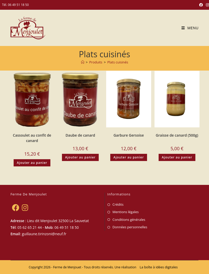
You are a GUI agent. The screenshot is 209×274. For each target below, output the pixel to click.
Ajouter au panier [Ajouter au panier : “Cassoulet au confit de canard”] (32, 162)
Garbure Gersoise (128, 135)
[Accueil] (82, 62)
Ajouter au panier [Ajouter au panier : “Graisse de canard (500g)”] (177, 157)
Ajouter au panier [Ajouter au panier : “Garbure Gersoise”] (128, 157)
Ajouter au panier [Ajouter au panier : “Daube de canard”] (80, 157)
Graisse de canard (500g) (177, 135)
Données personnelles (130, 227)
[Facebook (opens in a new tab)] (201, 4)
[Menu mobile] (188, 27)
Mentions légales (126, 212)
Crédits (118, 204)
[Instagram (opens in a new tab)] (206, 4)
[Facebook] (15, 207)
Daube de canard (80, 135)
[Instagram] (25, 207)
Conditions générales (129, 219)
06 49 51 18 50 (18, 5)
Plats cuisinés (117, 62)
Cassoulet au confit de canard (32, 138)
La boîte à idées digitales (159, 267)
